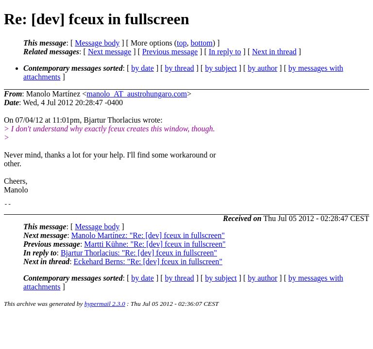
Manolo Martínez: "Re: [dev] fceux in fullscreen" (148, 237)
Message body (97, 43)
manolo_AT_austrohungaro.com (136, 94)
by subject (221, 68)
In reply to (225, 52)
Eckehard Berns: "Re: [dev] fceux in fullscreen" (148, 263)
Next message (109, 52)
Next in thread (274, 52)
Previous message (170, 52)
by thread (179, 68)
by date (142, 68)
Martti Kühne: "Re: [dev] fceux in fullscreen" (154, 245)
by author (262, 68)
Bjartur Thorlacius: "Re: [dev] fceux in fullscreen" (139, 254)
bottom (201, 43)
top (181, 43)
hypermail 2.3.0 (105, 305)
